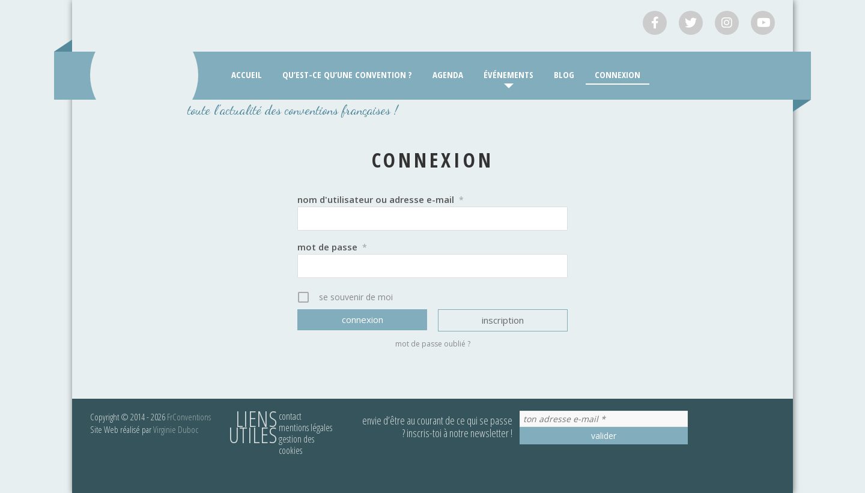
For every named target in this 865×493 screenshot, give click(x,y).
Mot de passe (332, 247)
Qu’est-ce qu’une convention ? (347, 74)
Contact (290, 416)
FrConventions (189, 417)
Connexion (617, 74)
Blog (564, 74)
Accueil (246, 74)
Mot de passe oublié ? (432, 344)
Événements (508, 74)
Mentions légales (305, 427)
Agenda (447, 74)
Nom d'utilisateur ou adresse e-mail (380, 199)
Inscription (503, 320)
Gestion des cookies (296, 444)
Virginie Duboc (175, 429)
